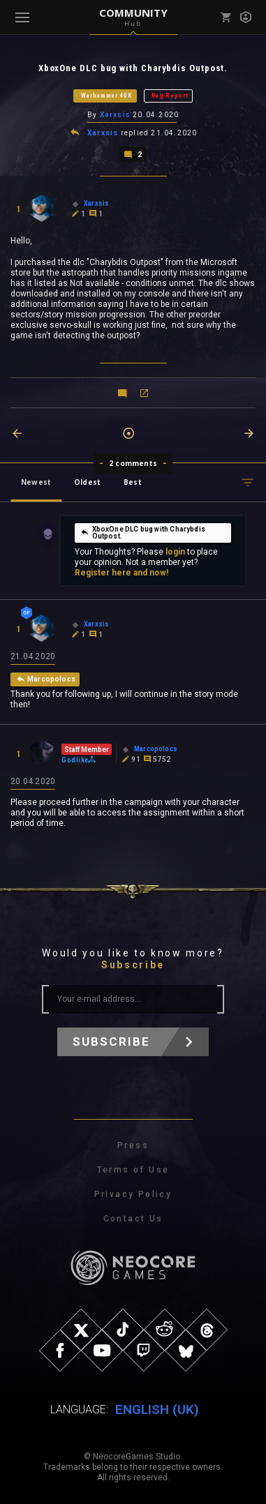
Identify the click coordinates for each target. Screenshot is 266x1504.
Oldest (87, 482)
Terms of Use (133, 1170)
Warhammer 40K (106, 95)
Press (133, 1145)
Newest (36, 482)
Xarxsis (115, 115)
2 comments (133, 463)
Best (133, 482)
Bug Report (170, 95)
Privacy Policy (133, 1194)
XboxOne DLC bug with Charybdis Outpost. (142, 532)
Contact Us (133, 1219)
